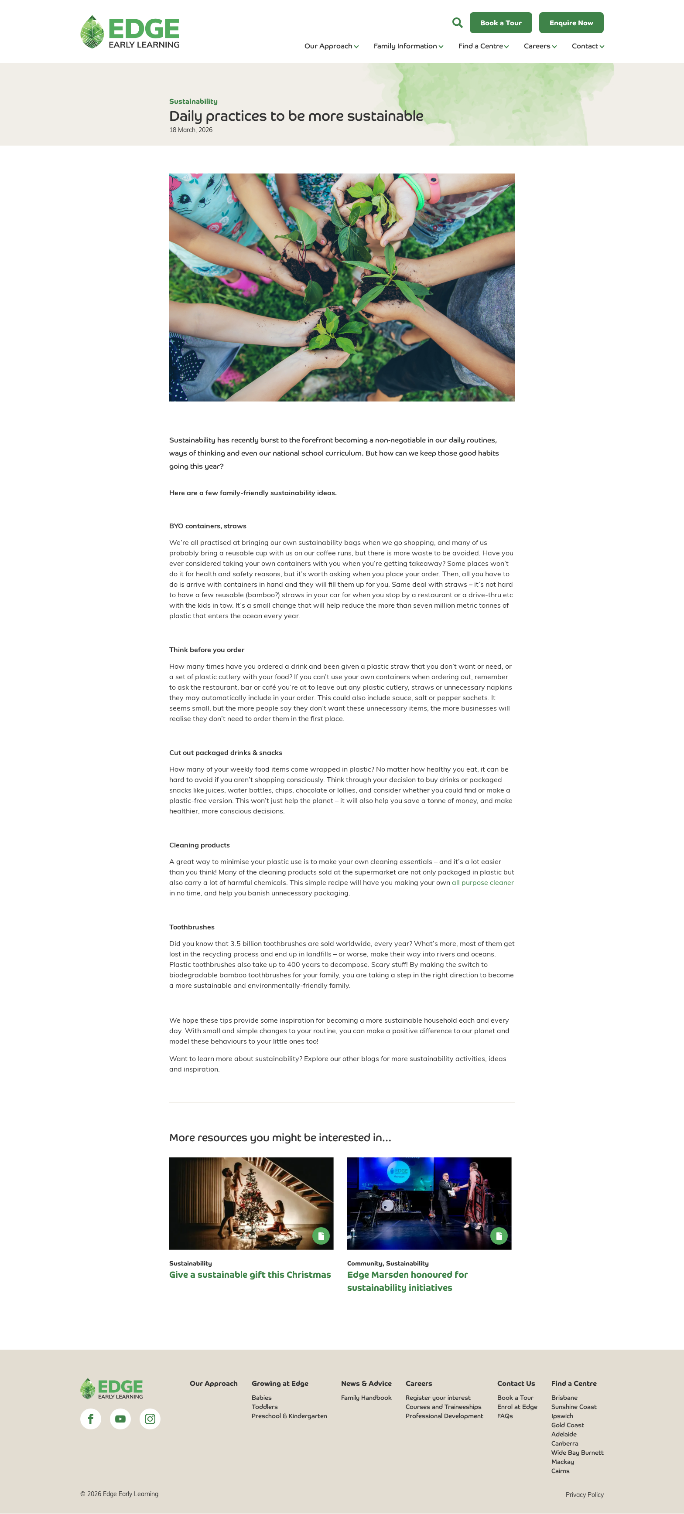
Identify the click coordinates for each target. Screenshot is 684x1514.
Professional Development (444, 1416)
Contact (585, 45)
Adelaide (564, 1434)
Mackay (562, 1461)
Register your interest (438, 1397)
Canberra (564, 1443)
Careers (537, 45)
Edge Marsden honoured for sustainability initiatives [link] (407, 1280)
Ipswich (562, 1416)
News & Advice (366, 1383)
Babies (262, 1397)
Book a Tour (515, 1397)
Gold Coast (567, 1425)
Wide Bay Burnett (577, 1452)
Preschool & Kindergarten (289, 1416)
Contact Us (516, 1383)
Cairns (560, 1471)
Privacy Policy (585, 1495)
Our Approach (328, 45)
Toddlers (265, 1407)
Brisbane (564, 1397)
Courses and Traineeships (444, 1407)
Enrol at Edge (517, 1407)
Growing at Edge (280, 1383)
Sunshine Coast (574, 1407)
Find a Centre (480, 45)
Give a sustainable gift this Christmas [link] (250, 1274)
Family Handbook (366, 1397)
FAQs (505, 1416)
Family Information (405, 45)
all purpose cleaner (483, 882)
